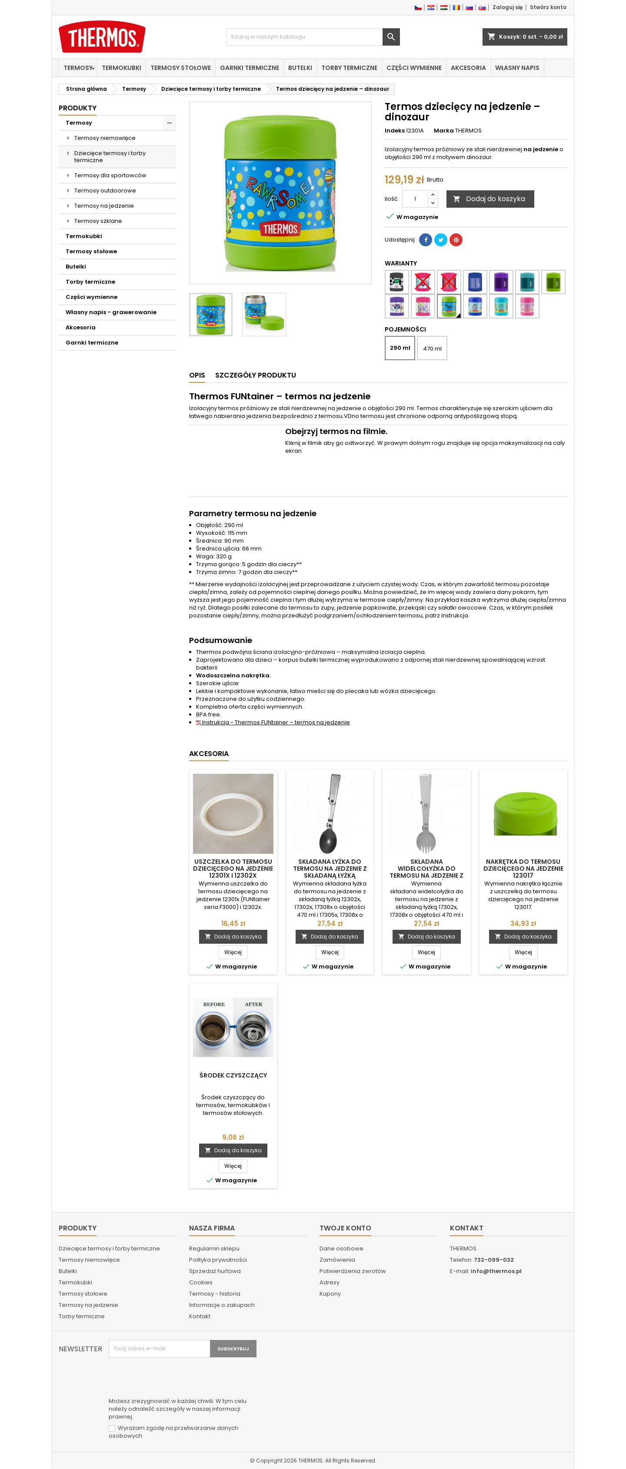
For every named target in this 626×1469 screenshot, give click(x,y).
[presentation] (175, 1379)
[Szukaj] (313, 37)
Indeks (395, 131)
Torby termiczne (349, 67)
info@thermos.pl (496, 1271)
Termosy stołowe (180, 67)
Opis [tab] (197, 375)
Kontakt (199, 1316)
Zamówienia (337, 1260)
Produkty (78, 108)
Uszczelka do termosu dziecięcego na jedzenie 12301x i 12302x (233, 868)
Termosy (78, 67)
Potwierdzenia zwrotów (353, 1271)
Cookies (201, 1282)
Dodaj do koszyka (489, 199)
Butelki (300, 67)
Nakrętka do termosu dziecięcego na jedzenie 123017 (523, 868)
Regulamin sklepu (214, 1248)
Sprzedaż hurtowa (215, 1271)
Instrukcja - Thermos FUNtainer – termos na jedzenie (273, 722)
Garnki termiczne (249, 67)
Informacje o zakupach (222, 1305)
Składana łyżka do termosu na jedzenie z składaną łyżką (330, 868)
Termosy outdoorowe (105, 190)
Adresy (330, 1282)
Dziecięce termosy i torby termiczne (110, 156)
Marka (444, 131)
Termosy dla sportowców (110, 175)
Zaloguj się (508, 7)
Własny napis (517, 67)
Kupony (330, 1294)
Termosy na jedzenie (104, 206)
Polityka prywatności (218, 1260)
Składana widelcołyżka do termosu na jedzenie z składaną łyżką (426, 872)
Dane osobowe (341, 1248)
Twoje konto (345, 1228)
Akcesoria (468, 67)
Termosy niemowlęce (105, 138)
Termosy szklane (98, 221)
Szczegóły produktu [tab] (255, 375)
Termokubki (121, 67)
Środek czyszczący (233, 1075)
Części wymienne (414, 67)
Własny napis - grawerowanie (111, 312)
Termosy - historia (214, 1294)
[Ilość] (415, 199)
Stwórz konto (548, 7)
